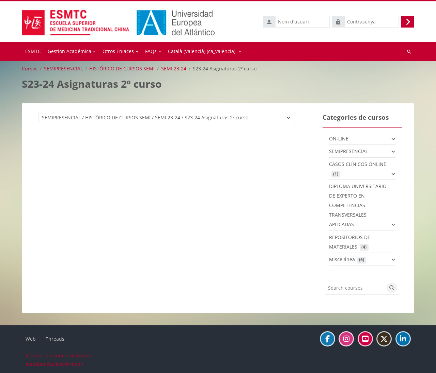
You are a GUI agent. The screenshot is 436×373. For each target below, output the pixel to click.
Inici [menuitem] (33, 51)
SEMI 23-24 (173, 69)
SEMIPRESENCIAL (63, 69)
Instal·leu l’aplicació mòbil (54, 364)
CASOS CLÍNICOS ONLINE (357, 164)
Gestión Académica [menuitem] (69, 51)
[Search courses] (355, 288)
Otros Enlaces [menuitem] (118, 51)
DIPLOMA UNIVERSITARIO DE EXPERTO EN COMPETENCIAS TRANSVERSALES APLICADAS (358, 205)
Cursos (29, 69)
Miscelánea (342, 259)
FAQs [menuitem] (151, 51)
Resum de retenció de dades (58, 355)
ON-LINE (338, 138)
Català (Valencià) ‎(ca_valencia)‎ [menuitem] (201, 51)
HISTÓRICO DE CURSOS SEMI (122, 69)
